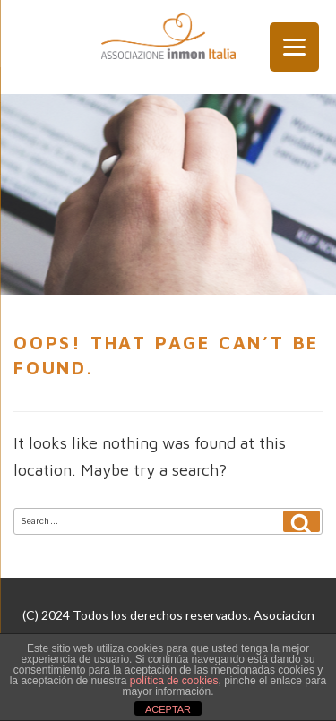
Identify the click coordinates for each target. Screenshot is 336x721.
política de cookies (174, 680)
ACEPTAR (168, 709)
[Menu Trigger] (294, 47)
